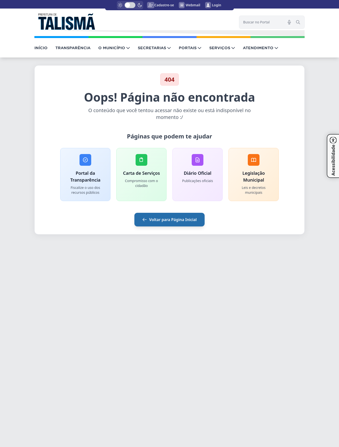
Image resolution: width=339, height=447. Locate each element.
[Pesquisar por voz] (289, 22)
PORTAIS (190, 47)
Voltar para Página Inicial (169, 219)
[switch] (130, 5)
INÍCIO (41, 47)
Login (213, 5)
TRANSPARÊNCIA (72, 47)
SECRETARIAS (154, 47)
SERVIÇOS (222, 47)
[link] (133, 21)
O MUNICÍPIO (114, 47)
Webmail (189, 5)
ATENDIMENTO (260, 47)
